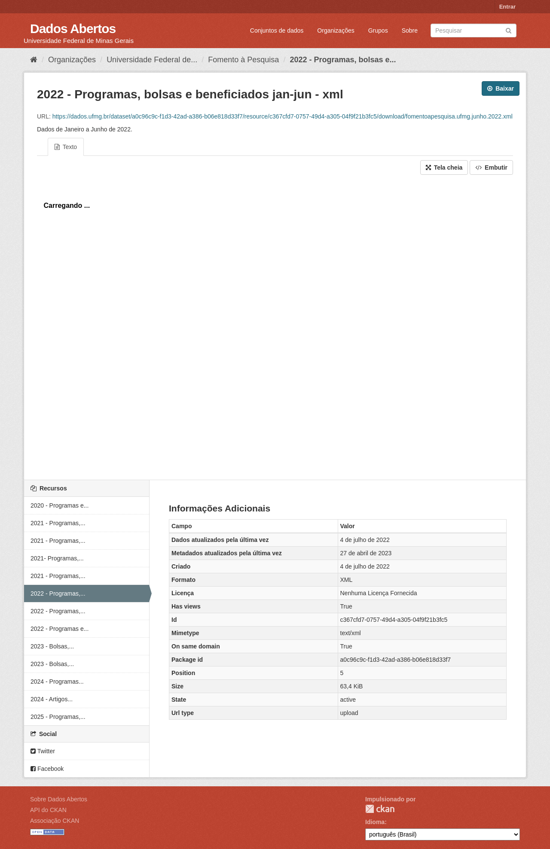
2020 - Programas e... (60, 505)
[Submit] (508, 29)
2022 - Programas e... (60, 628)
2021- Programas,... (57, 558)
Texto (66, 146)
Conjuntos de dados (277, 30)
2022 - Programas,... (58, 593)
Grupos (378, 30)
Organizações (335, 30)
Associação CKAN (54, 820)
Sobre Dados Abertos (58, 799)
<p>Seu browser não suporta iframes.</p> (275, 325)
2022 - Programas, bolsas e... (343, 59)
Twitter (43, 751)
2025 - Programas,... (58, 716)
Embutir (491, 167)
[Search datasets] (473, 30)
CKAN (379, 808)
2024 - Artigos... (52, 699)
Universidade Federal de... (152, 59)
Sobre (410, 30)
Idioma (375, 822)
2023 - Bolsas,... (52, 646)
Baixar (500, 88)
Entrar (507, 6)
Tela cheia (444, 167)
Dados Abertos (73, 28)
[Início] (33, 59)
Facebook (47, 768)
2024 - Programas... (57, 681)
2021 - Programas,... (58, 523)
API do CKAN (48, 809)
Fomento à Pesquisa (243, 59)
